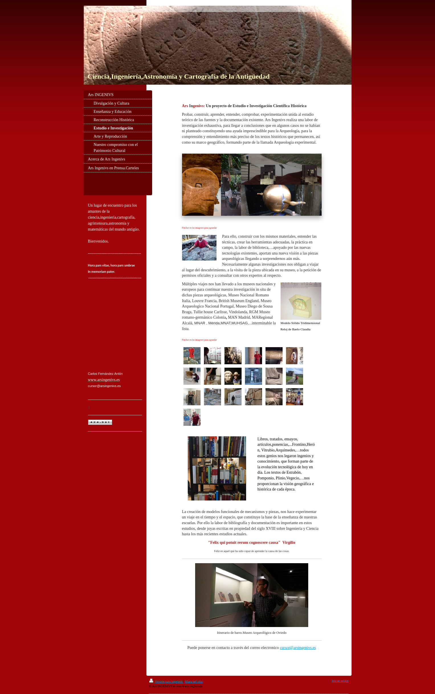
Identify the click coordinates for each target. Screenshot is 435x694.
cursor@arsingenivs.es (298, 648)
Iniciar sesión (340, 680)
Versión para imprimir (166, 681)
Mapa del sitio (194, 681)
